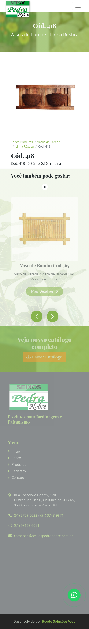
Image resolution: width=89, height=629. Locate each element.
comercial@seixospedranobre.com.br (43, 535)
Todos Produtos (22, 142)
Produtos (19, 464)
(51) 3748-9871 (51, 515)
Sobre (16, 458)
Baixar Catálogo (44, 357)
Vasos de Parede (48, 142)
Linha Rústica (24, 146)
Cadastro (19, 471)
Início (16, 451)
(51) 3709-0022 (25, 515)
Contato (18, 477)
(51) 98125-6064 (26, 525)
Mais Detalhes (47, 291)
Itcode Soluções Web (58, 621)
